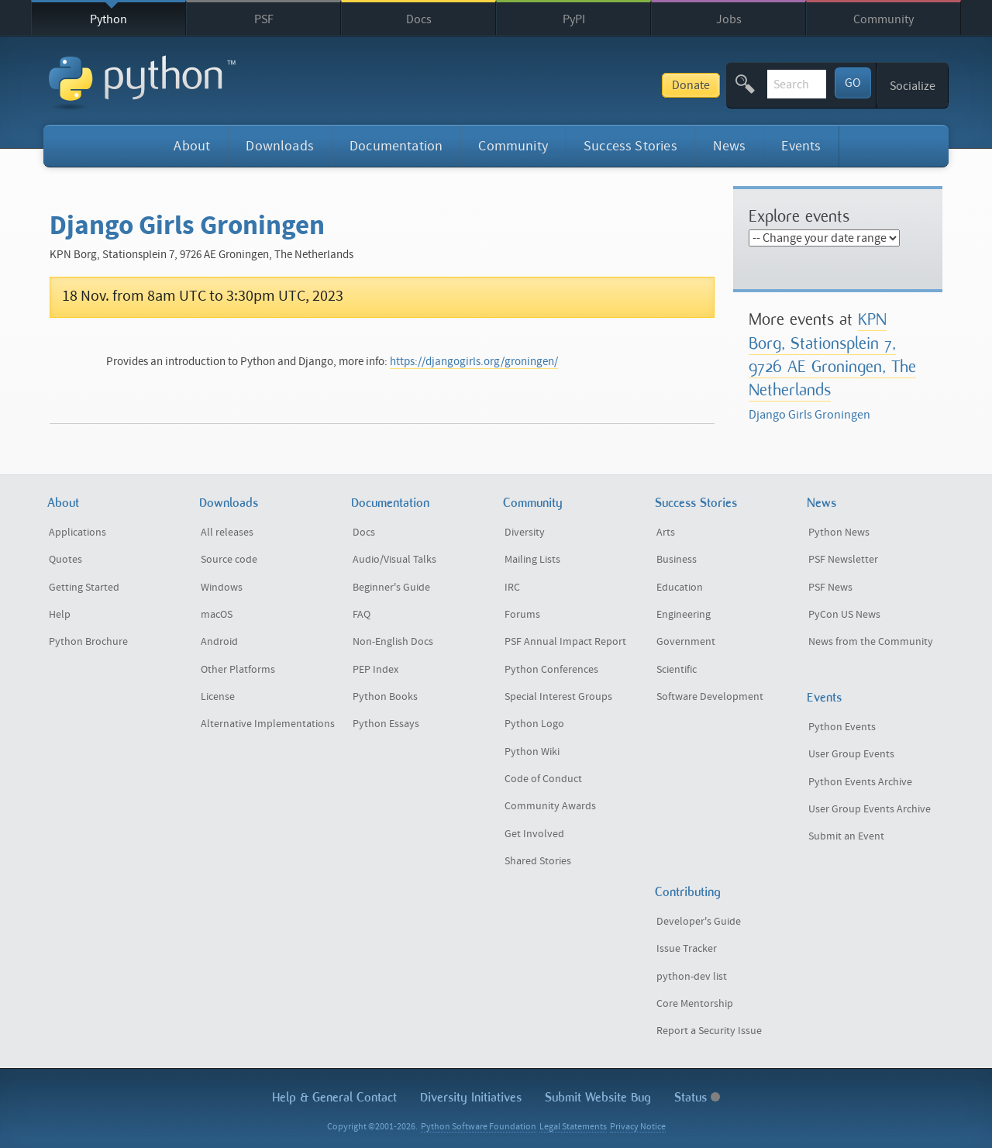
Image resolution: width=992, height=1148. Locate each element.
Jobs (729, 19)
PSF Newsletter (843, 559)
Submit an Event (846, 836)
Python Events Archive (860, 782)
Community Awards (550, 806)
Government (685, 642)
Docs (419, 19)
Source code (229, 559)
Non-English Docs (393, 642)
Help (60, 614)
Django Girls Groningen (809, 415)
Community (883, 19)
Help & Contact (334, 1097)
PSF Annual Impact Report (565, 642)
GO (853, 83)
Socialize (912, 86)
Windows (222, 587)
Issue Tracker (686, 949)
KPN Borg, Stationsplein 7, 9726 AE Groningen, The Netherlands (832, 354)
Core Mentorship (694, 1004)
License (218, 697)
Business (676, 559)
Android (219, 642)
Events (801, 146)
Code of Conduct (543, 779)
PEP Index (375, 670)
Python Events (842, 727)
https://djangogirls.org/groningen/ (474, 361)
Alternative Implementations (268, 724)
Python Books (385, 697)
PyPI (574, 19)
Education (679, 587)
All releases (227, 532)
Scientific (676, 670)
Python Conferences (551, 670)
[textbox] (739, 84)
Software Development (709, 697)
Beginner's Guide (391, 587)
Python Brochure (88, 642)
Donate (576, 85)
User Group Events (851, 754)
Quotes (65, 559)
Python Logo (534, 724)
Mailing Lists (532, 559)
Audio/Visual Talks (394, 559)
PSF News (830, 587)
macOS (216, 614)
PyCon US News (844, 614)
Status (697, 1097)
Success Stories (630, 146)
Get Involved (534, 834)
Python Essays (386, 724)
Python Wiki (532, 752)
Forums (522, 614)
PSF (264, 19)
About (192, 146)
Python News (839, 532)
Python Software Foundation (478, 1127)
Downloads (280, 146)
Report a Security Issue (709, 1031)
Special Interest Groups (558, 697)
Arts (665, 532)
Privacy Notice (638, 1127)
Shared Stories (538, 861)
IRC (512, 587)
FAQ (361, 614)
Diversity (525, 532)
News (729, 146)
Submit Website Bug (598, 1097)
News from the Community (870, 642)
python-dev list (691, 976)
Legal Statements (573, 1127)
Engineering (683, 614)
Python (108, 19)
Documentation (396, 146)
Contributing (688, 892)
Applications (77, 532)
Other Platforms (238, 670)
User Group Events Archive (869, 809)
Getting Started (84, 587)
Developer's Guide (698, 921)
